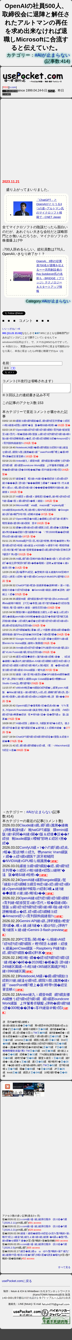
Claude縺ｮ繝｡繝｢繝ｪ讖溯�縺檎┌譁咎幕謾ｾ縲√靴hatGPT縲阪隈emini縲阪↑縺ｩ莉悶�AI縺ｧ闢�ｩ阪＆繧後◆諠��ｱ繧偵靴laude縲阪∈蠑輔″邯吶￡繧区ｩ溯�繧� (35, 836)
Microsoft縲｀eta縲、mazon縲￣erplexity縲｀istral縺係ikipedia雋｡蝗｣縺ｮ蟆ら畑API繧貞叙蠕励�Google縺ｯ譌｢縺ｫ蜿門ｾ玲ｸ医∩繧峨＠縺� (35, 511)
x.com (13, 87)
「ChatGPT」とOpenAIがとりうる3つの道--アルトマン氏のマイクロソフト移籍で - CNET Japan (50, 208)
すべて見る (64, 1269)
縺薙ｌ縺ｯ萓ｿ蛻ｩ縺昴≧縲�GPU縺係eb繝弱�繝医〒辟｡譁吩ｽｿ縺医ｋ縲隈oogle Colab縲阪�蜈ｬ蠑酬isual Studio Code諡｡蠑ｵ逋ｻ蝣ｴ (36, 680)
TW (35, 1034)
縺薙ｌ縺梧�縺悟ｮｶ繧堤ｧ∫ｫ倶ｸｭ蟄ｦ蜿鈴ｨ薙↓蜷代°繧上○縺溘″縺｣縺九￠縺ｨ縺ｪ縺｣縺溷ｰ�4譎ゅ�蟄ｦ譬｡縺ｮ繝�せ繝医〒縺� (36, 1239)
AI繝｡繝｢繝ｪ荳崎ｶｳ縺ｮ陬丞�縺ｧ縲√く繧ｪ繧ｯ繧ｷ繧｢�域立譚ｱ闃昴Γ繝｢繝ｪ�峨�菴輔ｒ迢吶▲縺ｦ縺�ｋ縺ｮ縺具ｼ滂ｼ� (36, 565)
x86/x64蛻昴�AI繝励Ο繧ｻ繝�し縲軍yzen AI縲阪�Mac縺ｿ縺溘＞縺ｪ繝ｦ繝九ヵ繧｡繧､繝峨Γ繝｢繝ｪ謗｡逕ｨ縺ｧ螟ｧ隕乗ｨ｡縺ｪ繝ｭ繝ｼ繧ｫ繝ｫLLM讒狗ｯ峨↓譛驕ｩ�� (36, 694)
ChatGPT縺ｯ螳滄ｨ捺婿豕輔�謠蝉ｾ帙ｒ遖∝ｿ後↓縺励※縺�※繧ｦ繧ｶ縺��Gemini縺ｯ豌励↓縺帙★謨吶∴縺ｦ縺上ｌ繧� (36, 591)
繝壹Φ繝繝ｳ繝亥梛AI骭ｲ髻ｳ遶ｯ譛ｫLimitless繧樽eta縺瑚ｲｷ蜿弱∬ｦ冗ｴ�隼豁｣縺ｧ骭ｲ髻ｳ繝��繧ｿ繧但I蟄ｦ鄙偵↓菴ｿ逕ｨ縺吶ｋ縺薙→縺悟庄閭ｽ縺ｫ (36, 605)
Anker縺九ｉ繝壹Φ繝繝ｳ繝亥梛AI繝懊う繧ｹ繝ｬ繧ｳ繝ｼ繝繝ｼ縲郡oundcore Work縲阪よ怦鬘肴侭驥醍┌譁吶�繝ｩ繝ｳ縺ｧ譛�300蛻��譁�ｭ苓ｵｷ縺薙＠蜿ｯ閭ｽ (36, 467)
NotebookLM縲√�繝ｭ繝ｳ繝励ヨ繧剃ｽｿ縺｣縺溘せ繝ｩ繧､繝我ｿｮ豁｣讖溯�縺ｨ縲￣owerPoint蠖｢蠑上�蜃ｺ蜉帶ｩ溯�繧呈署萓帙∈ (35, 454)
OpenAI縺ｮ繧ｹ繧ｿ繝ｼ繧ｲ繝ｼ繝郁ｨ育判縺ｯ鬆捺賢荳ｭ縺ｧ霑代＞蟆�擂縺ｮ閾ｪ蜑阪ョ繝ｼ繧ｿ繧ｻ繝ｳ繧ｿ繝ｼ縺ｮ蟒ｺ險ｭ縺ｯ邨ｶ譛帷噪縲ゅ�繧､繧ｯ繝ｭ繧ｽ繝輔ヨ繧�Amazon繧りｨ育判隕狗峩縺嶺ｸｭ (35, 909)
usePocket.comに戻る (17, 1282)
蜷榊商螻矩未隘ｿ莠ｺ (14, 1052)
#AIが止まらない (52, 55)
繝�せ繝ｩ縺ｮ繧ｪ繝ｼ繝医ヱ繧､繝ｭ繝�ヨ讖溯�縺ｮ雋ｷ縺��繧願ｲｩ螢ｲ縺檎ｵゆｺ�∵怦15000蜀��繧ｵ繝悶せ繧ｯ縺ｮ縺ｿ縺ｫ (35, 534)
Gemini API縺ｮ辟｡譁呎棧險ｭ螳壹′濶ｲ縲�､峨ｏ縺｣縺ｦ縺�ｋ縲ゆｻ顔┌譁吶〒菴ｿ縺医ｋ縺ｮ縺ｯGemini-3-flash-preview (36, 927)
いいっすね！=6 (11, 328)
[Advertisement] (36, 140)
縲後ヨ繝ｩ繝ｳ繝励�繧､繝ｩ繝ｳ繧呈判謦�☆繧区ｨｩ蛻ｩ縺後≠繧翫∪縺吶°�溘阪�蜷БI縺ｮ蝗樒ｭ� (35, 872)
